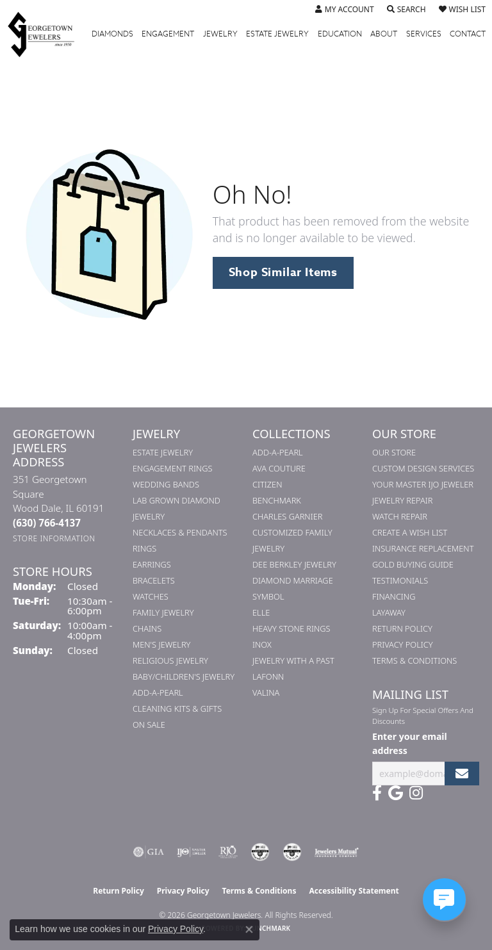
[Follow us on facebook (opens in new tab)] (377, 793)
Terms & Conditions (414, 660)
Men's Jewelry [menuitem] (161, 644)
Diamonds (112, 34)
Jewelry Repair (402, 500)
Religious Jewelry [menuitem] (170, 660)
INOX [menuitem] (262, 644)
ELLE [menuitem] (261, 612)
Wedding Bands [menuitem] (166, 484)
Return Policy (402, 628)
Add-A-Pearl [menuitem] (158, 692)
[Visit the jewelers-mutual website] (337, 852)
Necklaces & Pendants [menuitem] (180, 532)
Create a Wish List (409, 532)
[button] (344, 9)
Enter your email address (409, 743)
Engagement (168, 34)
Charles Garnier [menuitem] (287, 516)
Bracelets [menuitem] (154, 580)
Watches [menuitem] (150, 596)
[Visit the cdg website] (260, 852)
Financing (393, 596)
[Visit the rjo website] (228, 852)
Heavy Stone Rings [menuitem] (291, 628)
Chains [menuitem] (147, 628)
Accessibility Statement (353, 890)
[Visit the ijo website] (191, 852)
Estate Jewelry (277, 34)
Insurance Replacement (422, 548)
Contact (468, 34)
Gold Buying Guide (413, 564)
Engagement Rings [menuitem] (172, 468)
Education (340, 34)
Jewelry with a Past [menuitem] (293, 660)
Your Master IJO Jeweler (422, 484)
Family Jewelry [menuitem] (163, 612)
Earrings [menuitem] (152, 564)
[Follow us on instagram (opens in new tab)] (416, 793)
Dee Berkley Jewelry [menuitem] (294, 564)
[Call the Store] (47, 522)
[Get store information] (54, 538)
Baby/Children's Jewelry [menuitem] (183, 676)
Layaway (389, 612)
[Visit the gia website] (148, 852)
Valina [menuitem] (265, 692)
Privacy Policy (402, 644)
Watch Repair (399, 516)
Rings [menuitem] (144, 548)
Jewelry (220, 34)
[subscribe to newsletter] (462, 773)
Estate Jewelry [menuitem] (163, 452)
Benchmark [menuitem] (276, 500)
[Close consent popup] (249, 929)
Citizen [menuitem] (267, 484)
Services (423, 34)
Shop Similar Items (283, 272)
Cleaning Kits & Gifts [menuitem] (177, 708)
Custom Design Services (423, 468)
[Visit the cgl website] (292, 852)
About (383, 34)
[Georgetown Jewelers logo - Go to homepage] (47, 34)
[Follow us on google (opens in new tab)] (395, 793)
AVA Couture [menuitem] (279, 468)
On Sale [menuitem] (149, 724)
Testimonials (400, 580)
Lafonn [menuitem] (268, 676)
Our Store (394, 452)
